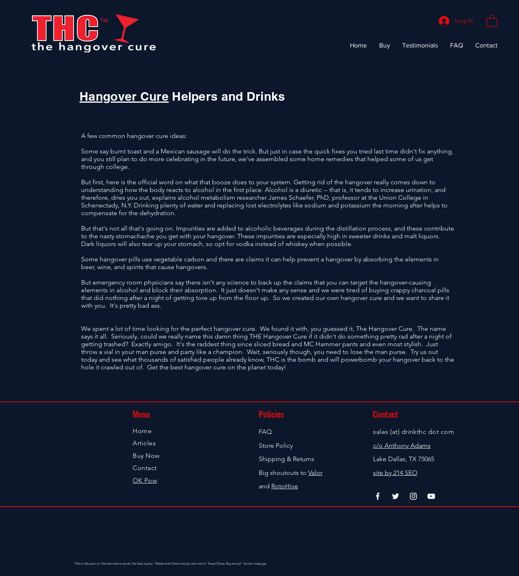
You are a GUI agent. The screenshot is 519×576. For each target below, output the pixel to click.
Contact (145, 468)
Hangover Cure (124, 96)
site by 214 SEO (395, 473)
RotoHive (284, 486)
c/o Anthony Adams (402, 445)
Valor (315, 473)
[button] (492, 20)
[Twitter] (395, 496)
